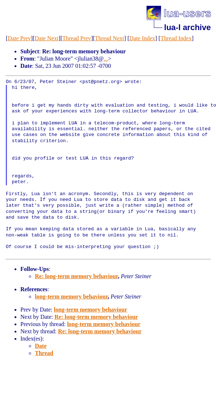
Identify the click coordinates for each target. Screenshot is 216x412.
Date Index (142, 38)
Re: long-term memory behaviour (76, 276)
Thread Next (109, 38)
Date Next (47, 38)
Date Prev (19, 38)
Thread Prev (76, 38)
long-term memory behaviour (71, 296)
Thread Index (176, 38)
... (106, 58)
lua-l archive (187, 27)
